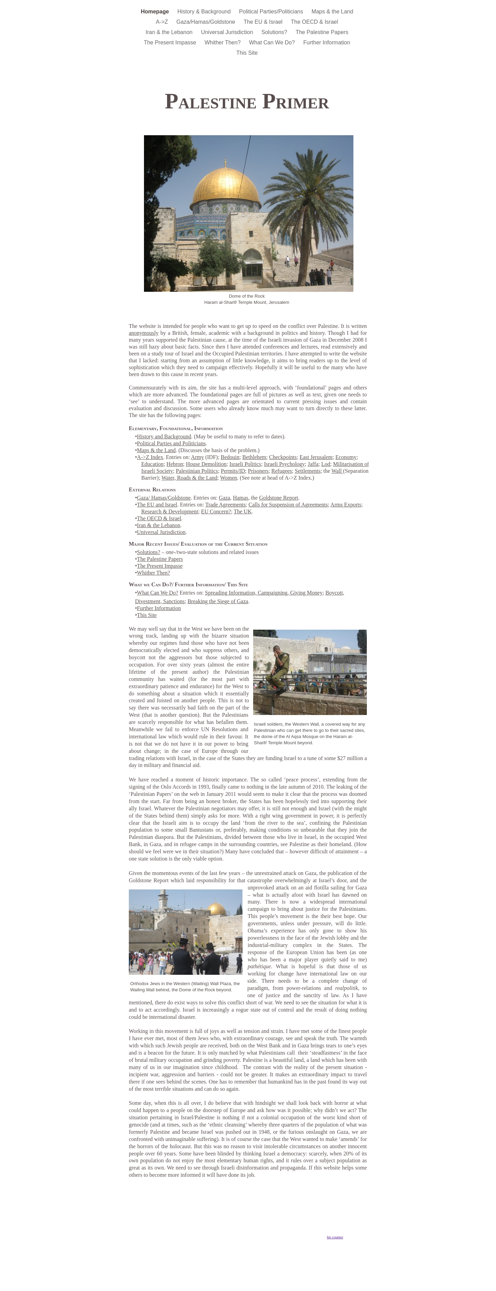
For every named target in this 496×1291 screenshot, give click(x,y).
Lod (325, 464)
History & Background (204, 11)
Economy (345, 457)
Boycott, (335, 593)
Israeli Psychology (284, 464)
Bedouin (230, 457)
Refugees (281, 471)
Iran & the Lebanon (170, 32)
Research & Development (169, 511)
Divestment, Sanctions (160, 601)
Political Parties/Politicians (271, 11)
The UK (243, 511)
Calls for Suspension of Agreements (288, 505)
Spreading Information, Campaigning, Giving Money (263, 593)
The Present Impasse (171, 42)
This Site (247, 53)
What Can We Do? (273, 42)
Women (228, 478)
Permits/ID (233, 471)
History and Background (164, 436)
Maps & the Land (332, 11)
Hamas (240, 498)
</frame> (346, 1232)
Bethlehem (254, 457)
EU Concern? (216, 511)
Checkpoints (283, 457)
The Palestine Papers (322, 32)
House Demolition (206, 464)
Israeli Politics (245, 464)
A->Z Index (150, 457)
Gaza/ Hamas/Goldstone (164, 498)
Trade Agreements (225, 505)
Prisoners (258, 471)
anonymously (143, 333)
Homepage (155, 11)
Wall (337, 471)
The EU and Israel (157, 505)
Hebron (174, 464)
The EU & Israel (264, 22)
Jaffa (313, 464)
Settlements (308, 471)
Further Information (326, 42)
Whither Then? (223, 42)
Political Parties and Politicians (171, 443)
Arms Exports (345, 505)
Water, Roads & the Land (189, 478)
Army (197, 457)
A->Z (162, 22)
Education (152, 464)
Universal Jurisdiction (228, 32)
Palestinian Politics (197, 471)
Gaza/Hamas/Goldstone (206, 22)
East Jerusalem (316, 457)
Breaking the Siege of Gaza (217, 601)
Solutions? (275, 32)
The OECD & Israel (314, 22)
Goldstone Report (278, 498)
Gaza (224, 498)
